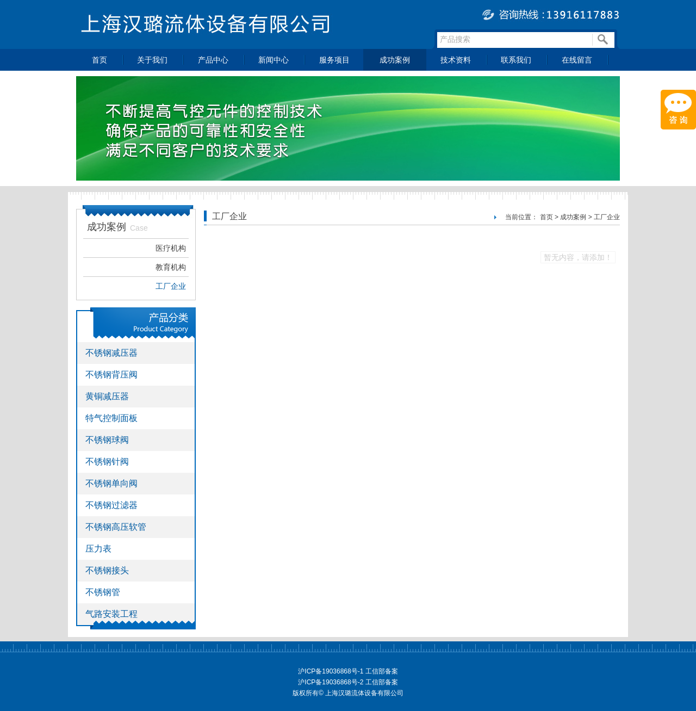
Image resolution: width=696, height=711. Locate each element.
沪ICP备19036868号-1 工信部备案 (347, 671)
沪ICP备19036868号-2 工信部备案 (347, 682)
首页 (99, 59)
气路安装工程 (111, 614)
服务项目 (334, 59)
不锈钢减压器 (111, 352)
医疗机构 (171, 248)
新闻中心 (273, 59)
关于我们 (152, 59)
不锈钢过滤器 (111, 505)
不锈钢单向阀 (111, 483)
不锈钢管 (102, 592)
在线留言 (577, 59)
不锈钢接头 (107, 570)
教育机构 (171, 267)
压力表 (98, 548)
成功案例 (395, 59)
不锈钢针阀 (107, 461)
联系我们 (516, 59)
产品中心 (213, 59)
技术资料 (455, 59)
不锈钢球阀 (107, 439)
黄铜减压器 (107, 396)
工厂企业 (171, 286)
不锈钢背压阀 (111, 374)
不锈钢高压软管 (115, 526)
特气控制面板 (111, 418)
